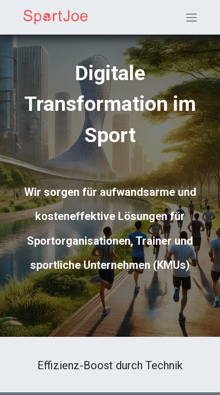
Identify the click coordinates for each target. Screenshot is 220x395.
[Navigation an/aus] (191, 17)
